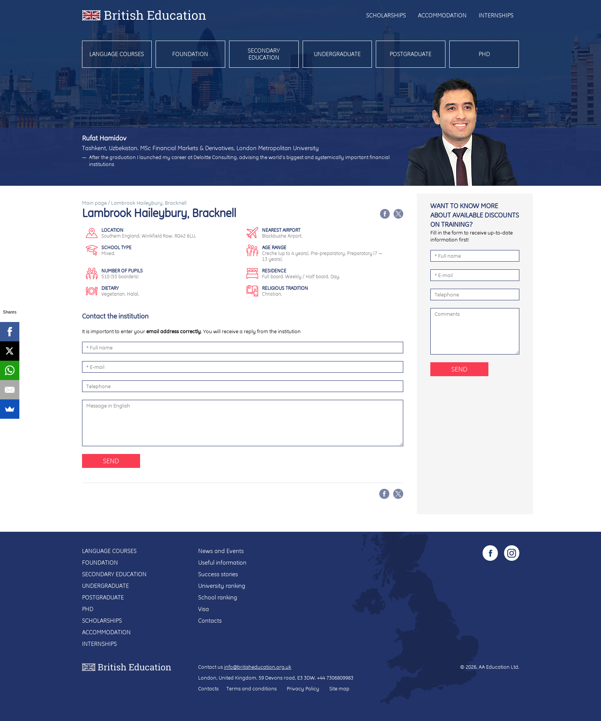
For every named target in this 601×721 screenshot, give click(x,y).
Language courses (116, 54)
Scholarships (386, 15)
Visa (203, 609)
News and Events (221, 551)
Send (111, 461)
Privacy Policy (303, 688)
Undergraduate (337, 54)
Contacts (210, 620)
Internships (496, 15)
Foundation (190, 54)
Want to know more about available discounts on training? (474, 215)
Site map (339, 688)
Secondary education (264, 54)
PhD (484, 54)
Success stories (218, 574)
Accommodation (442, 15)
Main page (94, 203)
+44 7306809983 (335, 678)
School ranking (217, 597)
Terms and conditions (251, 688)
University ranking (221, 585)
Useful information (222, 562)
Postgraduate (410, 54)
